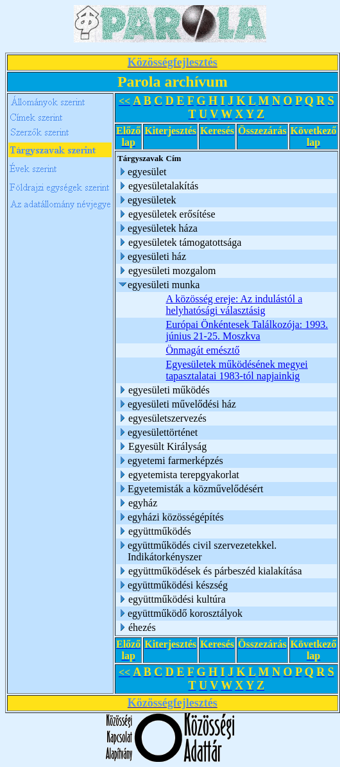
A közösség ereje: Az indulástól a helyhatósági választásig (234, 304)
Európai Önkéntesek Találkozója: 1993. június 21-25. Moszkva (247, 330)
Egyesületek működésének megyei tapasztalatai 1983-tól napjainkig (237, 370)
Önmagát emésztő (203, 350)
